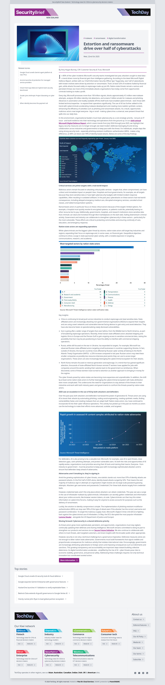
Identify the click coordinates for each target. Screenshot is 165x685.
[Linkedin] (135, 673)
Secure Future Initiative (104, 530)
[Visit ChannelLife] (48, 644)
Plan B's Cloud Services (85, 682)
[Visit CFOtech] (20, 644)
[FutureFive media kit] (115, 644)
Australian (58, 672)
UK (84, 672)
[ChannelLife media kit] (59, 644)
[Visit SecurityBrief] (48, 665)
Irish (80, 672)
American (92, 672)
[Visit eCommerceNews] (77, 644)
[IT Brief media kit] (31, 665)
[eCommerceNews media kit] (87, 644)
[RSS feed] (147, 673)
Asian (51, 672)
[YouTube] (143, 673)
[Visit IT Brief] (20, 665)
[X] (139, 673)
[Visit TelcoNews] (77, 665)
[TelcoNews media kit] (87, 665)
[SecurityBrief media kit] (59, 665)
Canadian (67, 672)
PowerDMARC (115, 682)
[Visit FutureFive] (105, 644)
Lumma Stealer (65, 517)
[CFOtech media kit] (31, 644)
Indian (75, 672)
